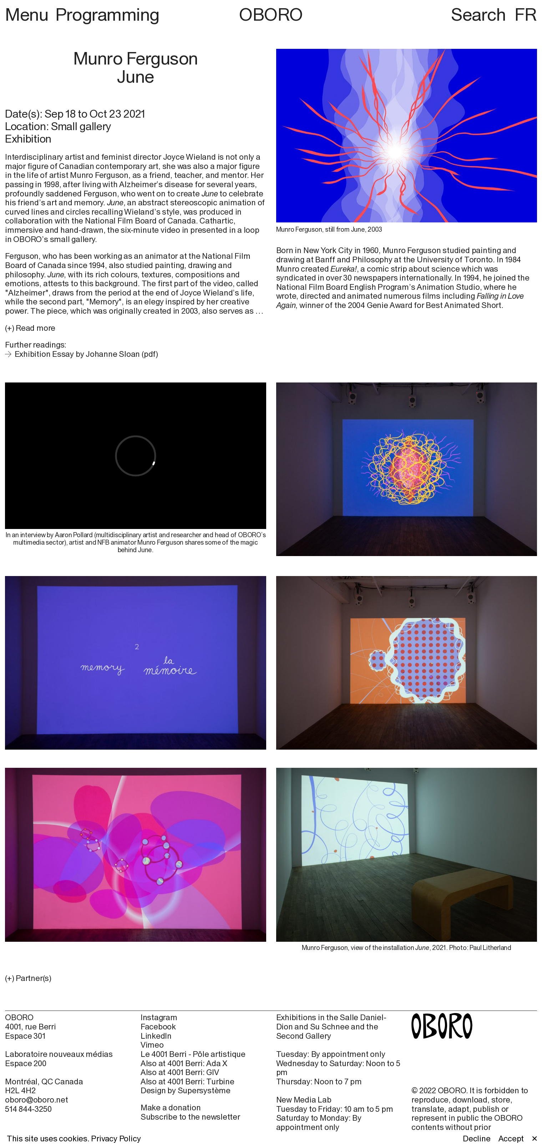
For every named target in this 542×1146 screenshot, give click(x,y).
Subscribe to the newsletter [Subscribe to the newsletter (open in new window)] (190, 1116)
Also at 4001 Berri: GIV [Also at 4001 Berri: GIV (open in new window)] (180, 1072)
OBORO (271, 14)
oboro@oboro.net (36, 1099)
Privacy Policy (116, 1138)
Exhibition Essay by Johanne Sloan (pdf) (86, 354)
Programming (107, 14)
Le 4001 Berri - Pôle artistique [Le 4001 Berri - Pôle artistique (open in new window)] (193, 1054)
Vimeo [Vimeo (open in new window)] (152, 1044)
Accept (511, 1138)
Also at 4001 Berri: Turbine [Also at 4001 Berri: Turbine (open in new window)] (187, 1081)
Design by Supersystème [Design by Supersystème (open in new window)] (186, 1090)
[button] (135, 978)
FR (526, 14)
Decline (476, 1138)
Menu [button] (28, 14)
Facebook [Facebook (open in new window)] (158, 1026)
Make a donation (171, 1107)
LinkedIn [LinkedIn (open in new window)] (156, 1036)
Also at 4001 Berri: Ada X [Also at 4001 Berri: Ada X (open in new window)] (184, 1063)
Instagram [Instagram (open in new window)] (159, 1017)
